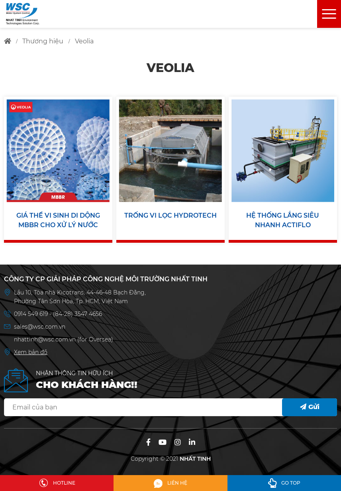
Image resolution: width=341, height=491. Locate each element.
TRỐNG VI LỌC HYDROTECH (170, 215)
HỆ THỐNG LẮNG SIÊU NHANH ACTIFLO (282, 220)
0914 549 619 (31, 314)
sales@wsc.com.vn (39, 326)
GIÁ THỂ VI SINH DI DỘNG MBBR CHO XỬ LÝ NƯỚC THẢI (58, 221)
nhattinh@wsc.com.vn (45, 339)
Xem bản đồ (30, 352)
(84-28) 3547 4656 (77, 314)
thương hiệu (42, 41)
